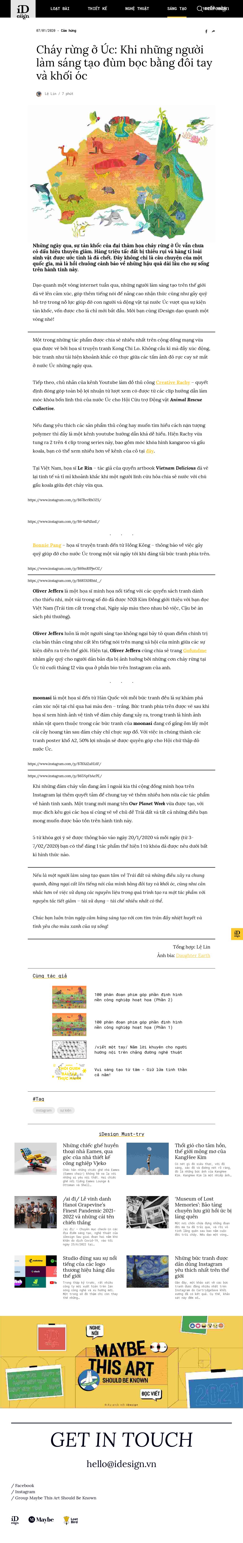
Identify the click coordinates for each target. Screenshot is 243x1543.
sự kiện (65, 1110)
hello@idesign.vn (121, 1464)
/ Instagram (23, 1492)
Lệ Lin (51, 94)
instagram (44, 1110)
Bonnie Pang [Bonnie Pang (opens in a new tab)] (47, 545)
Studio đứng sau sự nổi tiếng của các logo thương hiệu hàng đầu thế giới (90, 1267)
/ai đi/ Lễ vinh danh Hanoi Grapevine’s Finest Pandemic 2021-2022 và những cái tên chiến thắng (89, 1210)
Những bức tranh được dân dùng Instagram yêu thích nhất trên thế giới (202, 1267)
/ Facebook (22, 1485)
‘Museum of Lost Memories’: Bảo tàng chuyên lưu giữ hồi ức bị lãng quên (203, 1208)
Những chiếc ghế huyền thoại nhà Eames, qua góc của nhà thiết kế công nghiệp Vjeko (91, 1154)
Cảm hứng (68, 31)
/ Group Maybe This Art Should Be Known (53, 1498)
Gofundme (195, 650)
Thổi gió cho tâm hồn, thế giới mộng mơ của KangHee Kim (200, 1151)
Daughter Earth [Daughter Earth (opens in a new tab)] (193, 955)
